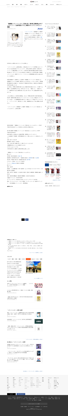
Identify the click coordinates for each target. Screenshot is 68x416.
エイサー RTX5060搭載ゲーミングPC (14, 268)
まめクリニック (30, 397)
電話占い (52, 397)
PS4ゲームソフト (58, 165)
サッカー (20, 382)
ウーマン (39, 398)
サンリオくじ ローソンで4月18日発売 (14, 265)
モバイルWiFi (23, 398)
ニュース (7, 4)
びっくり (31, 379)
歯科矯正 (56, 398)
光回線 (15, 398)
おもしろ (36, 4)
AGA (32, 400)
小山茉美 (37, 157)
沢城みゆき (14, 163)
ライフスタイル (38, 382)
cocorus (27, 398)
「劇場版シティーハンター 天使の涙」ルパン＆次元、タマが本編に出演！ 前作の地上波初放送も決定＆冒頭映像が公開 (25, 244)
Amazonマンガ (50, 165)
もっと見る (58, 159)
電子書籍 (39, 400)
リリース (55, 379)
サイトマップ (56, 386)
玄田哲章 (30, 157)
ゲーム (26, 382)
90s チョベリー (38, 385)
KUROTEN (14, 397)
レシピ (43, 398)
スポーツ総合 (21, 379)
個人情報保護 (37, 406)
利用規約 (25, 406)
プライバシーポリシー (31, 406)
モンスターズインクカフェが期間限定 (14, 270)
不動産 (53, 398)
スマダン (37, 379)
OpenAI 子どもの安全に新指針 (13, 263)
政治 (7, 382)
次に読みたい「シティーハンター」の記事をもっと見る (33, 371)
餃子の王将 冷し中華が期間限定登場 (14, 261)
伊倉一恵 (20, 156)
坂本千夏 (28, 159)
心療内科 (42, 397)
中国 (7, 388)
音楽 (13, 382)
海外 (17, 4)
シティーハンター (29, 31)
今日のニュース (59, 4)
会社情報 (22, 406)
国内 (13, 4)
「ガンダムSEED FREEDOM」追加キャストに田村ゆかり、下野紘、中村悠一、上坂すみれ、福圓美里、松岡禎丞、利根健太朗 (25, 246)
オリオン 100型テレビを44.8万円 (13, 275)
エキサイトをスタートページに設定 (34, 403)
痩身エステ (36, 400)
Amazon (46, 185)
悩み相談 (30, 398)
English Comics (32, 385)
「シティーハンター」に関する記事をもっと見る (34, 339)
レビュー (26, 379)
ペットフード (29, 400)
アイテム (46, 397)
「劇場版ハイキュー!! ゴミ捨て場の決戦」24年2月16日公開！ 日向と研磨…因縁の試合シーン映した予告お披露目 (25, 249)
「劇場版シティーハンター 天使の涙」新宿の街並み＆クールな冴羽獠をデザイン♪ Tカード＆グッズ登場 (24, 242)
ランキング (52, 4)
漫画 (46, 4)
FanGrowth (26, 397)
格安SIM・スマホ (57, 397)
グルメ (26, 385)
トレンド (31, 4)
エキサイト (59, 1)
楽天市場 (50, 185)
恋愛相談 (34, 398)
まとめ (14, 386)
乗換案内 (49, 398)
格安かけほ (18, 398)
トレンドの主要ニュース (38, 278)
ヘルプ (55, 388)
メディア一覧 (56, 382)
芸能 (21, 4)
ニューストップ (54, 1)
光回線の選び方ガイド (19, 397)
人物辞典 (55, 385)
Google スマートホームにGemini (13, 273)
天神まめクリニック (37, 397)
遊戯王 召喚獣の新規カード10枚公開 (14, 277)
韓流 (13, 385)
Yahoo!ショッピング (56, 185)
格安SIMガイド (10, 398)
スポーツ (25, 4)
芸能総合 (14, 379)
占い (37, 398)
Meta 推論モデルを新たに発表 (13, 266)
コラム (42, 4)
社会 (7, 379)
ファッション (27, 386)
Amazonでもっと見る (56, 180)
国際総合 (8, 387)
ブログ (49, 397)
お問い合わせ (45, 406)
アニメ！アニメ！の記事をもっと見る (36, 252)
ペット (31, 386)
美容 (59, 398)
